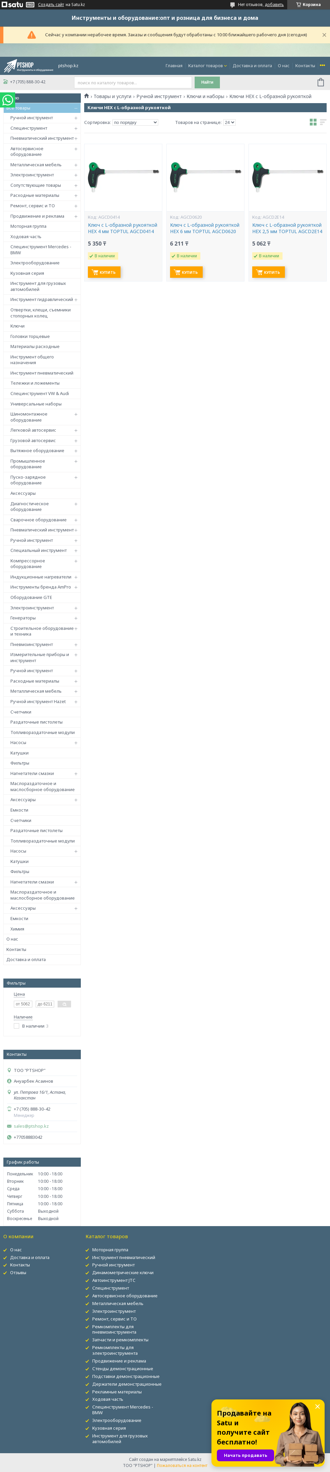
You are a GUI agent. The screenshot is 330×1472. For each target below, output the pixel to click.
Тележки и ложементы (35, 383)
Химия (17, 929)
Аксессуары (23, 493)
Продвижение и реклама (37, 216)
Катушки (19, 753)
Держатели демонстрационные (127, 1384)
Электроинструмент (32, 175)
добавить (274, 4)
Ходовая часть (25, 236)
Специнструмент (28, 128)
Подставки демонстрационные (126, 1376)
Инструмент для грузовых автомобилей (38, 286)
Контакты (305, 65)
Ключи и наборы (205, 96)
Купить (108, 272)
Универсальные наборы (36, 404)
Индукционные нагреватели (40, 577)
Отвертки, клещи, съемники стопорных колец (40, 313)
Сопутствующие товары (35, 185)
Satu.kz (194, 1459)
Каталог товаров (205, 65)
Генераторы (23, 618)
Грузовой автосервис (33, 440)
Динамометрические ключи (123, 1272)
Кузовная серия (27, 273)
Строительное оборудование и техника (42, 631)
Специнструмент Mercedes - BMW (40, 250)
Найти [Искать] (207, 82)
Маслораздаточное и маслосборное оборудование (42, 786)
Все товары (18, 108)
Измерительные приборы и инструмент (39, 657)
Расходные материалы (34, 195)
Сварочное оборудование (38, 520)
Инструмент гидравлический (41, 299)
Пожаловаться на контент (182, 1465)
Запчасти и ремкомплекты (120, 1340)
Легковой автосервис (33, 430)
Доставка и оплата (252, 65)
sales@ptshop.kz (31, 1126)
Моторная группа (28, 226)
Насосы (18, 742)
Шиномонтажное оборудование (28, 417)
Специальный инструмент (38, 550)
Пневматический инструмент (42, 138)
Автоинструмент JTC (113, 1280)
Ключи (17, 326)
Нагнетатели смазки (32, 773)
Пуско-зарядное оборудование (28, 480)
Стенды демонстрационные (122, 1369)
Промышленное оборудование (27, 464)
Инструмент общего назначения (32, 360)
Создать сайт (51, 4)
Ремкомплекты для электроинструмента (115, 1350)
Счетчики (20, 712)
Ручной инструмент (31, 118)
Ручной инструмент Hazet (38, 701)
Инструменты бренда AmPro (40, 587)
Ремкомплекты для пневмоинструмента (114, 1329)
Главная (174, 65)
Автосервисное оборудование (26, 151)
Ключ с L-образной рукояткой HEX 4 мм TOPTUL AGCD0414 (122, 228)
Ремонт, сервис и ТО (32, 206)
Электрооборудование (35, 263)
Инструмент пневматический (41, 373)
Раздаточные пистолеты (36, 722)
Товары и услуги (112, 96)
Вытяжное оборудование (37, 450)
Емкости (19, 810)
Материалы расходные (35, 346)
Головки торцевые (30, 336)
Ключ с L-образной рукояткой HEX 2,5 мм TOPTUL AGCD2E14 (287, 228)
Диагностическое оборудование (29, 507)
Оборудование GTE (31, 597)
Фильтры (19, 763)
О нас (284, 65)
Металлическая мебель (36, 165)
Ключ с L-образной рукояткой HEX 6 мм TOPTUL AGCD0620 (204, 228)
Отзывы (18, 1272)
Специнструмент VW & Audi (39, 393)
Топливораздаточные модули (42, 732)
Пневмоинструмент (31, 644)
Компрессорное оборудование (27, 564)
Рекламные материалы (117, 1392)
